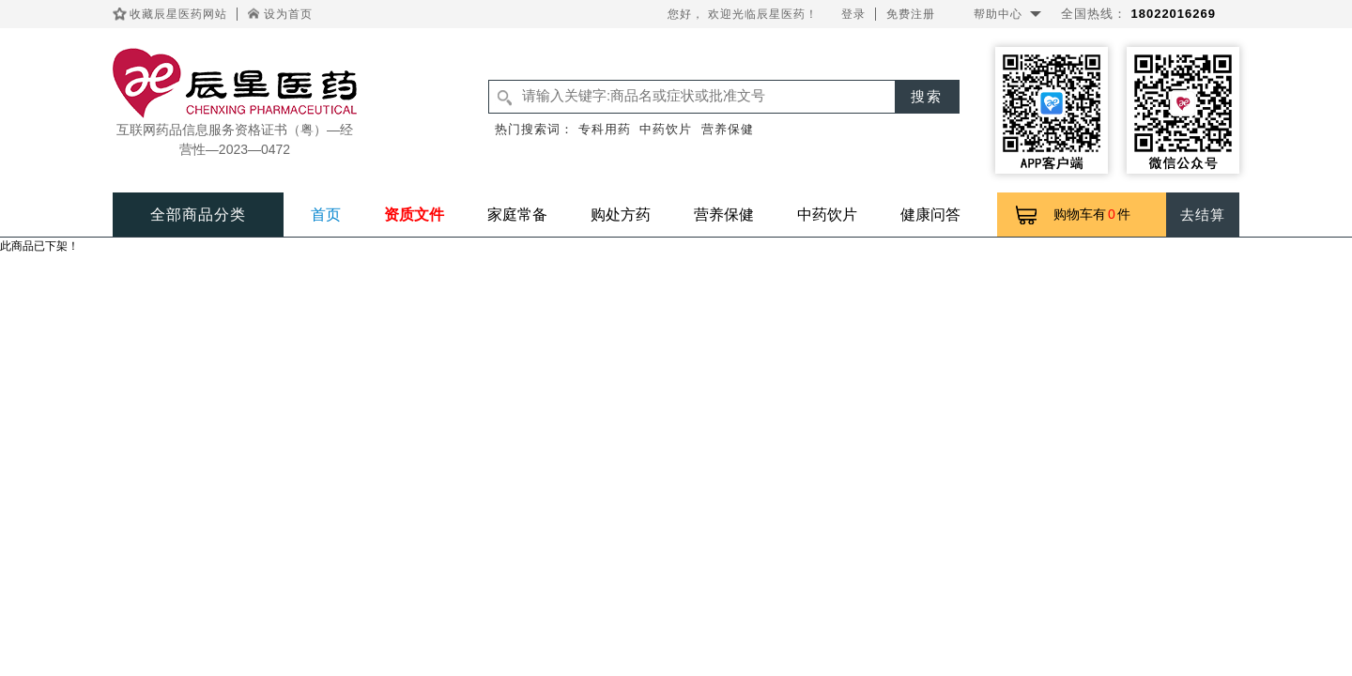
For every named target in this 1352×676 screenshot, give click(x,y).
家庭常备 (517, 215)
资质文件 (414, 215)
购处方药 (621, 215)
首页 (326, 215)
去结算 (1202, 215)
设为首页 (288, 14)
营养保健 (727, 129)
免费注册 (910, 14)
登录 (853, 14)
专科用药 (604, 129)
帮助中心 (998, 14)
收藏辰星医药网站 (178, 14)
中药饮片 (665, 129)
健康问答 (930, 215)
